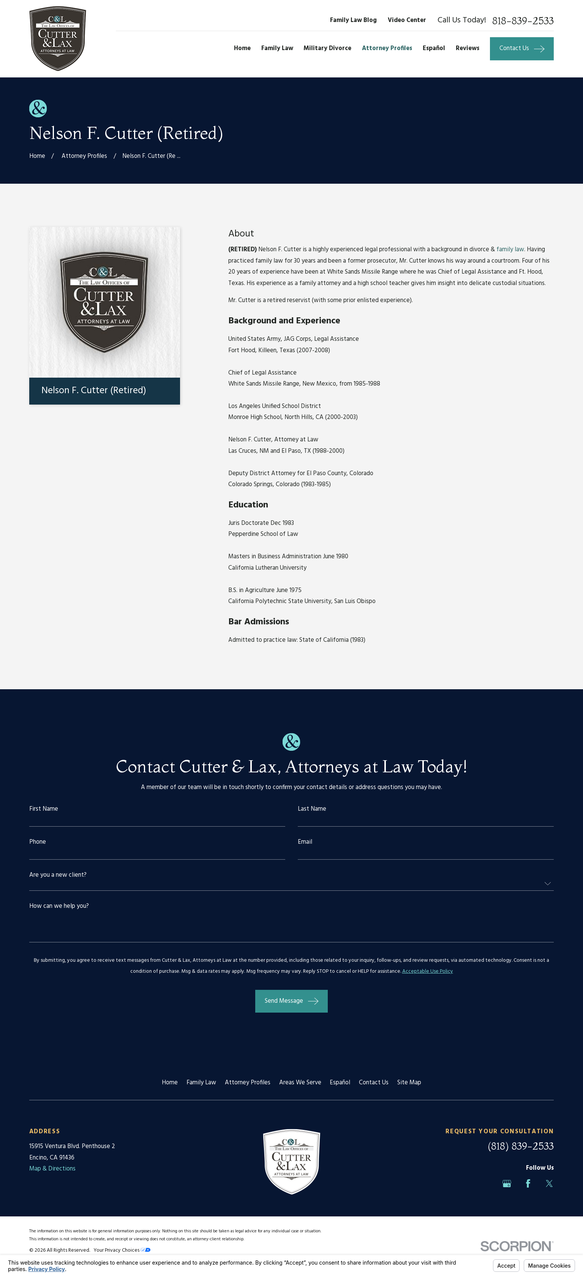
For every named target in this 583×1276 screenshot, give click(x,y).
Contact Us (374, 1083)
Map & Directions (52, 1169)
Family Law (201, 1083)
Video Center (407, 20)
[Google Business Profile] (506, 1183)
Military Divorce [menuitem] (327, 49)
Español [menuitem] (434, 49)
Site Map (409, 1083)
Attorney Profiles (247, 1083)
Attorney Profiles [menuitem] (387, 49)
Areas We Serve (300, 1083)
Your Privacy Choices (121, 1250)
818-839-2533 (523, 21)
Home (170, 1083)
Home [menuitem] (242, 49)
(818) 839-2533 (521, 1146)
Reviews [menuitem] (467, 49)
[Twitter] (549, 1183)
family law (510, 250)
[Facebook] (528, 1183)
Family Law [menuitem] (277, 49)
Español (340, 1083)
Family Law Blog (353, 20)
